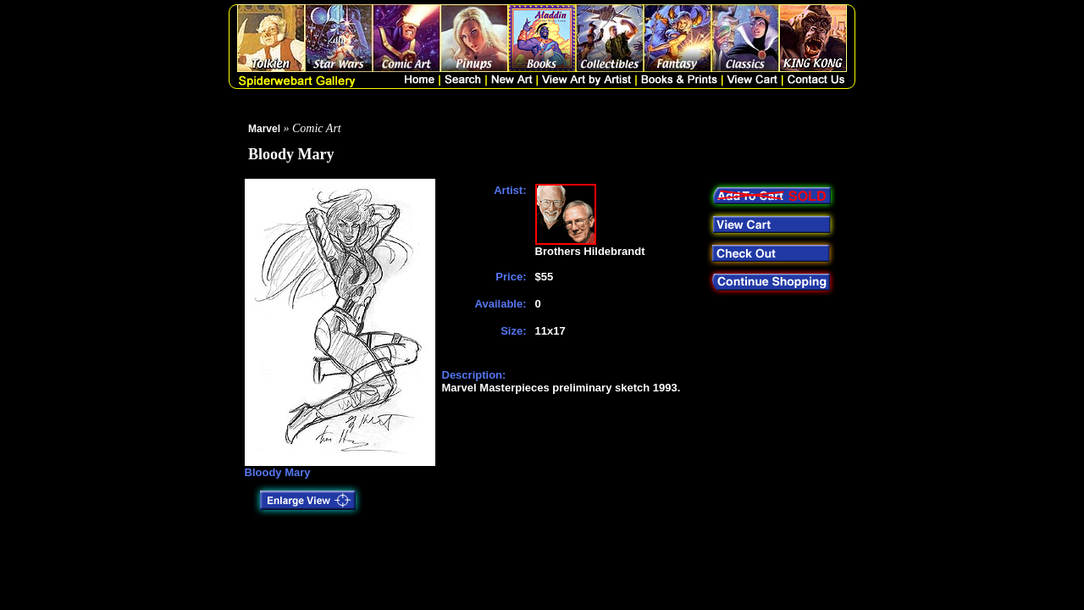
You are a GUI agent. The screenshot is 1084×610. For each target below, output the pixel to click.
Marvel (264, 129)
